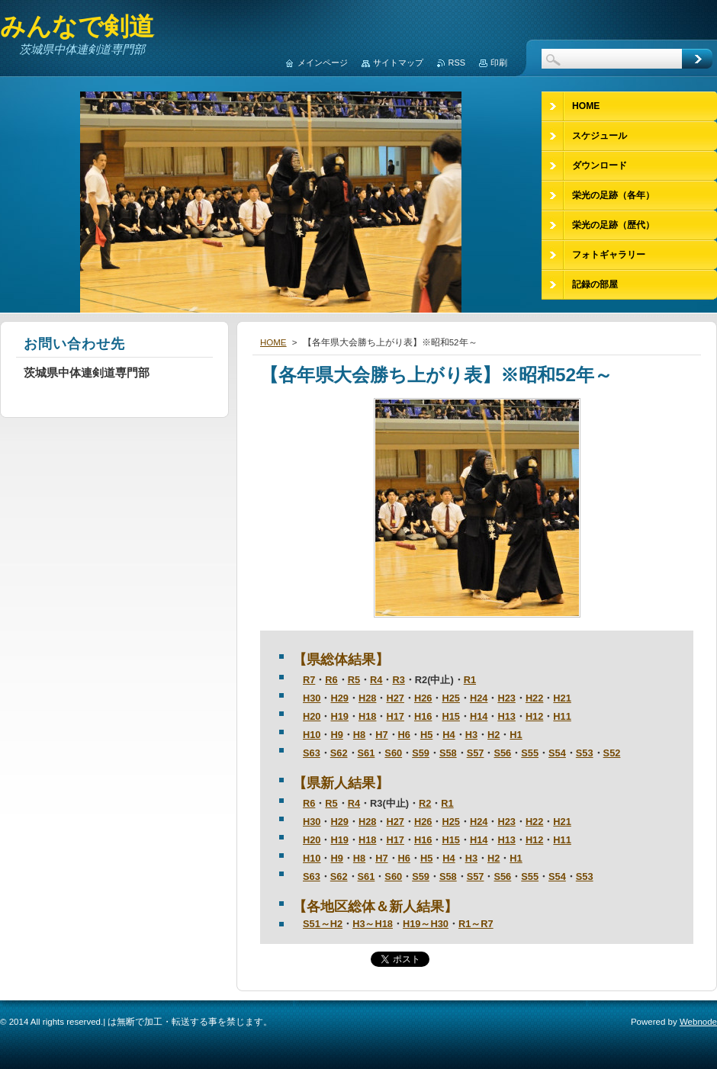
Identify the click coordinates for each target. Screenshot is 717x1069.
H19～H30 (426, 923)
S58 (448, 753)
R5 (354, 679)
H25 (450, 698)
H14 (478, 716)
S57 (475, 753)
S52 (612, 753)
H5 (426, 734)
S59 (420, 753)
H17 (395, 716)
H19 (339, 716)
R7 (309, 679)
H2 (493, 734)
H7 (381, 734)
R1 (470, 679)
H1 (516, 734)
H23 (506, 698)
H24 (478, 698)
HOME (273, 342)
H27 (395, 698)
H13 (506, 716)
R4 (376, 679)
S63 (311, 753)
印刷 (498, 62)
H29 (339, 698)
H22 (534, 698)
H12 (534, 716)
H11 (562, 716)
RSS (457, 62)
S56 (502, 753)
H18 (367, 716)
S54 (557, 753)
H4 (448, 734)
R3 (398, 679)
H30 (311, 698)
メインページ (322, 62)
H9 (336, 734)
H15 (450, 716)
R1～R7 (476, 923)
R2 (425, 803)
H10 (311, 734)
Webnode (698, 1021)
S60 (393, 753)
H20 (311, 716)
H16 (423, 716)
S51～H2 (322, 923)
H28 (367, 698)
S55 (530, 753)
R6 (331, 679)
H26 (423, 698)
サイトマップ (398, 62)
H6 (404, 734)
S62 (339, 753)
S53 (584, 753)
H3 (471, 734)
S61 (366, 753)
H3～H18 (372, 923)
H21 (562, 698)
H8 (359, 734)
